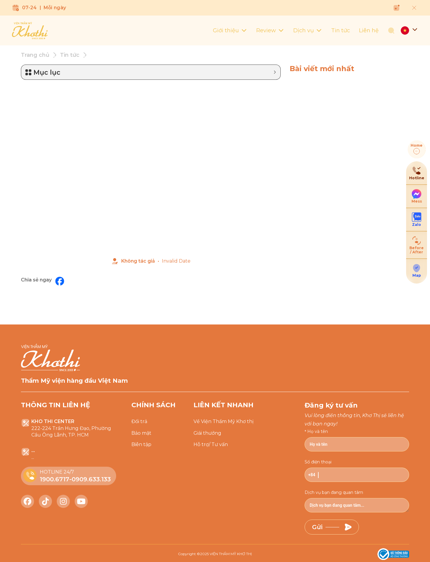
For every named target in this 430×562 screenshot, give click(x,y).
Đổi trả (139, 421)
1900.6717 (54, 479)
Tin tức (340, 30)
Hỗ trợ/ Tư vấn (211, 444)
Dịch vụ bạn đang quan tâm (334, 492)
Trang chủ (35, 55)
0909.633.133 (91, 479)
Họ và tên (317, 431)
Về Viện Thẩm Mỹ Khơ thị (224, 421)
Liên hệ (369, 30)
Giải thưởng (207, 433)
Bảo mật (141, 433)
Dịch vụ (307, 30)
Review (270, 30)
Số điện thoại (318, 462)
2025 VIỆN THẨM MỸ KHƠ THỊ (226, 554)
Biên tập (141, 444)
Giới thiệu (230, 30)
